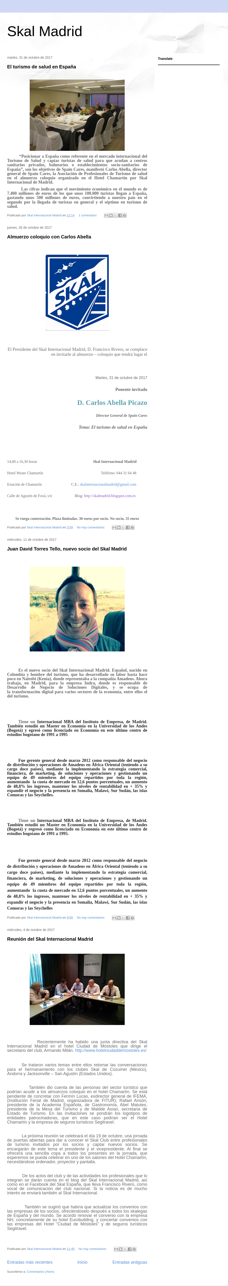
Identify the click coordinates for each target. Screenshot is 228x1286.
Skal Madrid (44, 31)
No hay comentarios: (91, 527)
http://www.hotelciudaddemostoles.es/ (111, 1050)
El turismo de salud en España (41, 66)
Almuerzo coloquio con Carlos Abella (49, 236)
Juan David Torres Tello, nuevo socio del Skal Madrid (67, 548)
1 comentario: (88, 215)
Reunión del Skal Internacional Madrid (50, 939)
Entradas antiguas (129, 1262)
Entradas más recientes (29, 1262)
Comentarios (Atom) (40, 1271)
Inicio (82, 1262)
